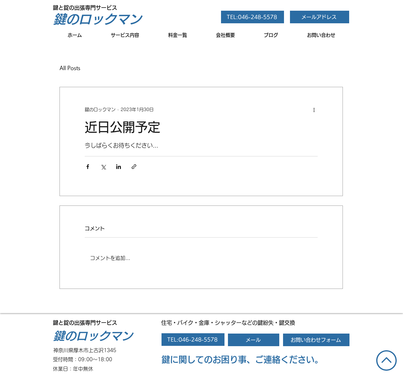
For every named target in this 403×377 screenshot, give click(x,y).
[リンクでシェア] (134, 167)
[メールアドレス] (319, 17)
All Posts (70, 67)
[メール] (253, 340)
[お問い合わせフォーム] (316, 340)
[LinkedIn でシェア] (119, 167)
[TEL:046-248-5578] (252, 17)
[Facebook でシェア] (88, 167)
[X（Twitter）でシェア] (103, 167)
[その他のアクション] (314, 110)
